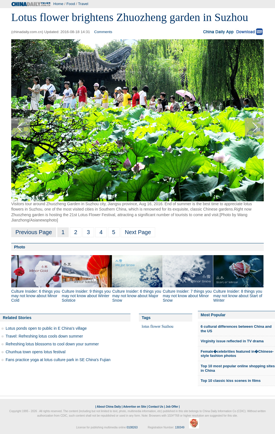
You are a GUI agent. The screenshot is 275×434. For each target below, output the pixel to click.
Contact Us (155, 406)
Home (58, 4)
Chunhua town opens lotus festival (35, 352)
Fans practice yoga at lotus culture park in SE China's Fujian (58, 359)
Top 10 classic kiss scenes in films (231, 380)
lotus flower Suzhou (157, 326)
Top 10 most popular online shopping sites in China (238, 368)
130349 (179, 427)
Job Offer (172, 406)
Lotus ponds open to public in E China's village (46, 328)
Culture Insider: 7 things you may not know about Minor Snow (187, 296)
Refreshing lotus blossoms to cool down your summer (52, 344)
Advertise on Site (134, 406)
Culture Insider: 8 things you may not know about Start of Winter (237, 296)
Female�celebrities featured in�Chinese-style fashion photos (237, 353)
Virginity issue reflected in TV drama (232, 341)
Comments (103, 32)
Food (71, 4)
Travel (83, 4)
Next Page (138, 232)
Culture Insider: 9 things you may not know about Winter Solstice (86, 296)
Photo (19, 247)
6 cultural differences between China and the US (236, 328)
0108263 (132, 427)
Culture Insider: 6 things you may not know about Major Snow (136, 296)
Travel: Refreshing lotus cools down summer (44, 336)
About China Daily (109, 406)
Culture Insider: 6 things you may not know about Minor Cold (35, 296)
